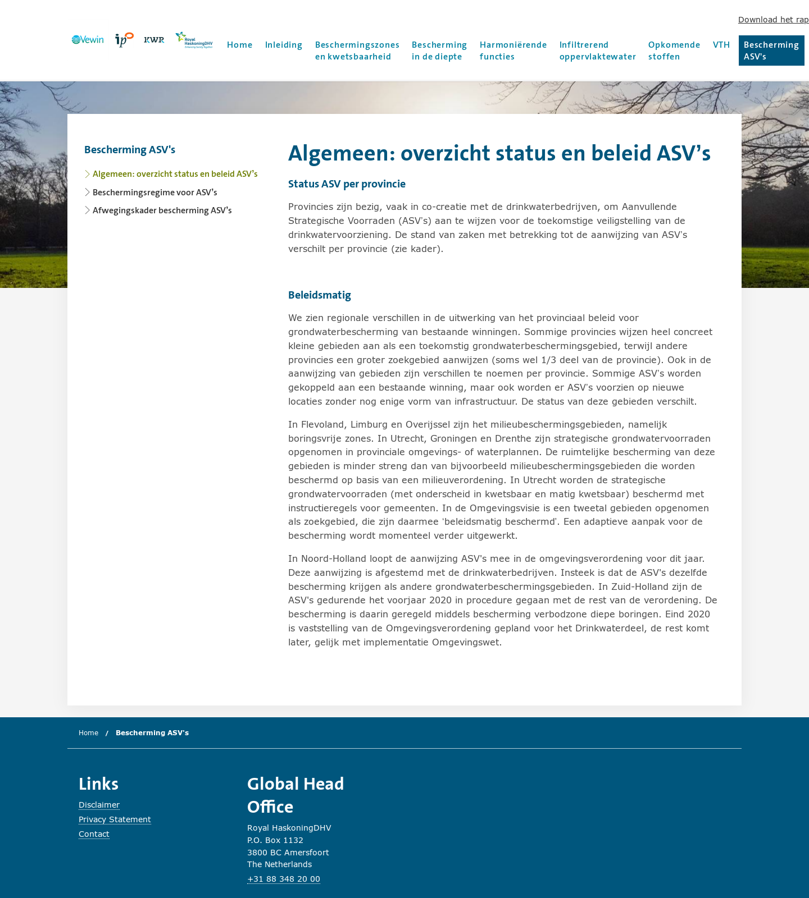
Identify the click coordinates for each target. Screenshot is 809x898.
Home (239, 45)
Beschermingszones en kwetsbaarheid (357, 50)
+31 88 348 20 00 (283, 878)
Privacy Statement (115, 819)
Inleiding (284, 45)
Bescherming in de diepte (439, 50)
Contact (94, 834)
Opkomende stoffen (674, 50)
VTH (721, 45)
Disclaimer (99, 804)
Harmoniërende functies (513, 50)
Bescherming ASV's (774, 50)
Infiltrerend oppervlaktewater (598, 50)
